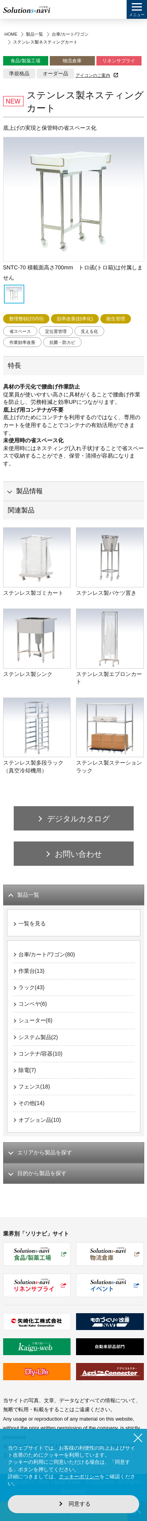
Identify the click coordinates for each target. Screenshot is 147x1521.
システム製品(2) (38, 1037)
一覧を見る (32, 923)
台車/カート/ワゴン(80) (46, 954)
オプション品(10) (39, 1120)
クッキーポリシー (79, 1476)
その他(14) (31, 1103)
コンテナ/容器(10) (40, 1053)
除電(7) (27, 1070)
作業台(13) (31, 971)
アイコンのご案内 (93, 75)
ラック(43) (31, 987)
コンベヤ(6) (32, 1004)
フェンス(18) (34, 1086)
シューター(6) (35, 1020)
